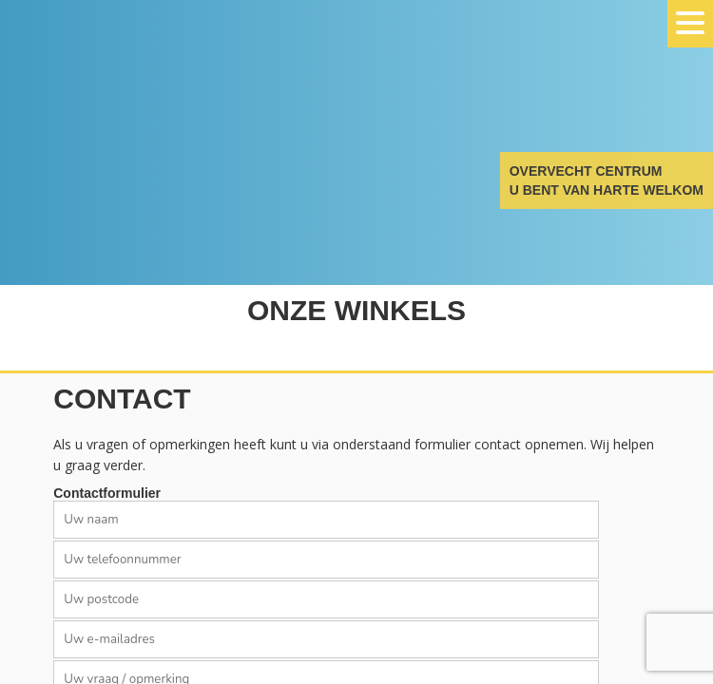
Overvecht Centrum (95, 88)
